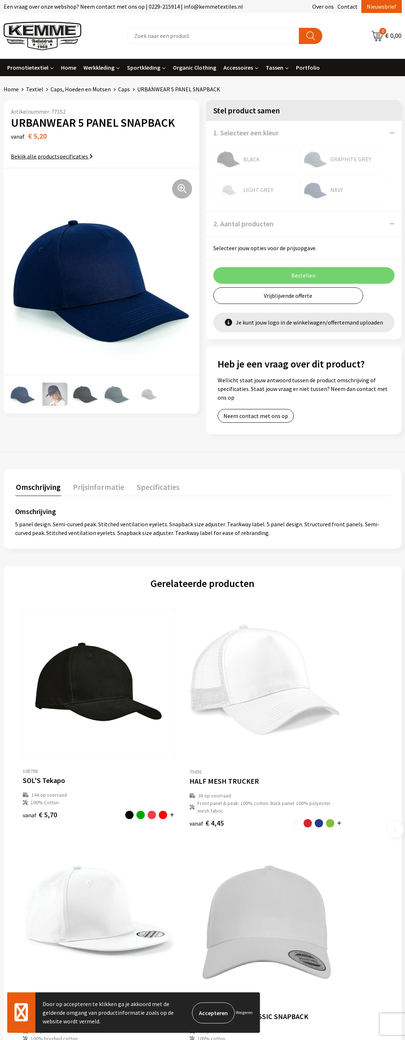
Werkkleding (98, 67)
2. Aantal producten (243, 223)
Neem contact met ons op (255, 415)
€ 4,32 (220, 745)
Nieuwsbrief (381, 6)
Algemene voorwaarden (339, 843)
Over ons (323, 6)
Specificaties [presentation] (154, 486)
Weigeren (244, 1012)
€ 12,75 (314, 745)
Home (68, 67)
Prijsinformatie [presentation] (96, 486)
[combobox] (213, 36)
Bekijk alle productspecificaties (52, 156)
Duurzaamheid (131, 876)
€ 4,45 (126, 760)
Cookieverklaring (331, 854)
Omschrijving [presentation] (37, 486)
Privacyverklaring (331, 865)
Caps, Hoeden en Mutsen (81, 89)
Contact (348, 6)
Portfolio (308, 67)
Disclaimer (323, 876)
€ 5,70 (33, 745)
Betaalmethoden (233, 854)
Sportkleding (143, 67)
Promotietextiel (27, 67)
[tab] (37, 488)
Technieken (127, 887)
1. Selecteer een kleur (246, 132)
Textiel (34, 89)
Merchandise (128, 898)
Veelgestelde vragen (138, 865)
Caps (124, 89)
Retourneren (227, 865)
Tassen (274, 67)
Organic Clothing (194, 67)
